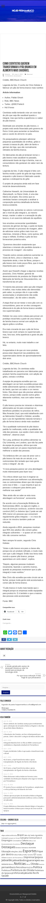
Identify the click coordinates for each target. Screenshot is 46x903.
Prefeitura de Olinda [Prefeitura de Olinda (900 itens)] (22, 870)
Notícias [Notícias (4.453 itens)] (20, 864)
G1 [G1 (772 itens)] (34, 854)
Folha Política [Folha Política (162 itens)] (18, 855)
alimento (21, 134)
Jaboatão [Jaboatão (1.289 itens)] (6, 860)
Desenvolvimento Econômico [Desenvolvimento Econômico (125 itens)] (10, 844)
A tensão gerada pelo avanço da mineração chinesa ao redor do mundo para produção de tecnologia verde (17, 668)
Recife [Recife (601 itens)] (36, 873)
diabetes (21, 511)
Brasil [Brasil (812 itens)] (20, 835)
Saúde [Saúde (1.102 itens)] (5, 875)
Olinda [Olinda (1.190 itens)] (35, 863)
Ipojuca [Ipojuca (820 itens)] (38, 857)
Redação (7, 74)
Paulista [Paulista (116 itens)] (41, 864)
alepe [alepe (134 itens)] (3, 835)
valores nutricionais (34, 210)
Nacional (30, 74)
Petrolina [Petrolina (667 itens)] (21, 867)
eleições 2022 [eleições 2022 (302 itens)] (16, 852)
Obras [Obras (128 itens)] (28, 864)
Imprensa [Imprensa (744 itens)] (29, 857)
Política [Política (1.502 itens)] (37, 867)
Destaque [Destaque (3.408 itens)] (27, 843)
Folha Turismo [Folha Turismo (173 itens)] (28, 855)
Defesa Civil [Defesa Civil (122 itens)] (32, 841)
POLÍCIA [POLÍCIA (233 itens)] (29, 867)
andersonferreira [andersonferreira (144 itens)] (11, 835)
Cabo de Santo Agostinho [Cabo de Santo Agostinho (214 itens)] (33, 835)
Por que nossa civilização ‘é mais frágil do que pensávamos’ (28, 676)
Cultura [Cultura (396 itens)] (25, 840)
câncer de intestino (11, 519)
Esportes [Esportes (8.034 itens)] (30, 851)
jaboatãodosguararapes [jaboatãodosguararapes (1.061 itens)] (26, 860)
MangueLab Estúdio (29, 894)
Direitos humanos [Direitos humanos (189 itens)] (22, 848)
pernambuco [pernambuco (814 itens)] (8, 867)
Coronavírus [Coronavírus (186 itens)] (17, 841)
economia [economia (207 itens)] (32, 848)
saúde (11, 134)
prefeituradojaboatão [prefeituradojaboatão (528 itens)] (22, 873)
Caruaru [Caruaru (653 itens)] (24, 838)
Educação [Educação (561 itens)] (6, 851)
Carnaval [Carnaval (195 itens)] (4, 838)
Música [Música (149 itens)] (11, 864)
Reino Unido (8, 131)
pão (7, 115)
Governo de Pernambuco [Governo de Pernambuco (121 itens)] (15, 857)
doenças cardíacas (18, 509)
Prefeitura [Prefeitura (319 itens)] (5, 870)
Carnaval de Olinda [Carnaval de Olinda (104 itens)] (14, 838)
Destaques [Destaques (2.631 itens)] (8, 847)
